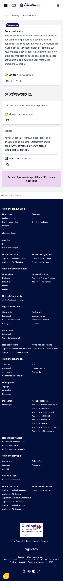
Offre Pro (53, 560)
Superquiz (6, 387)
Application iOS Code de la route (15, 352)
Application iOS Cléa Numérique (14, 502)
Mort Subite (6, 390)
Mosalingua (7, 405)
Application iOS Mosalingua (43, 409)
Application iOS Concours (12, 494)
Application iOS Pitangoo (41, 282)
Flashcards (36, 372)
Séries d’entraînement (11, 338)
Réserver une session (11, 320)
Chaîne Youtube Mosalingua (13, 442)
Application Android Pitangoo (43, 278)
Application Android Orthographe (45, 427)
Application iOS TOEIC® (41, 416)
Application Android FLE (41, 420)
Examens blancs (9, 316)
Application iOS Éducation (12, 262)
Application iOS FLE (39, 424)
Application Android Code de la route (16, 349)
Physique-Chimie (9, 233)
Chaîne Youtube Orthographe (13, 449)
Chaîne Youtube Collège (41, 258)
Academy (15, 16)
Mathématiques (8, 218)
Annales (5, 469)
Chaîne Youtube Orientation (13, 300)
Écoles (5, 289)
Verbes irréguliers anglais (12, 376)
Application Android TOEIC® (43, 412)
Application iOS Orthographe (43, 431)
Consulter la (31, 541)
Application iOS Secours (11, 509)
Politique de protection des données (18, 560)
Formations (6, 282)
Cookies (21, 557)
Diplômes (6, 278)
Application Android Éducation (14, 258)
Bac (33, 218)
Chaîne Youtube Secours (41, 490)
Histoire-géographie (10, 222)
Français (5, 226)
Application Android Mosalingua (44, 405)
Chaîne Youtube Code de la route (45, 349)
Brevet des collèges (40, 222)
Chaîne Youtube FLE (10, 446)
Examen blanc (37, 465)
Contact (22, 562)
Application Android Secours (13, 505)
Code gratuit (7, 324)
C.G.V (45, 560)
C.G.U (38, 560)
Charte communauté (35, 557)
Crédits (13, 562)
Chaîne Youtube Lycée (40, 262)
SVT (3, 230)
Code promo (7, 372)
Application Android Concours (14, 490)
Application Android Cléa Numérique (16, 498)
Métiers (5, 286)
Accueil (5, 16)
